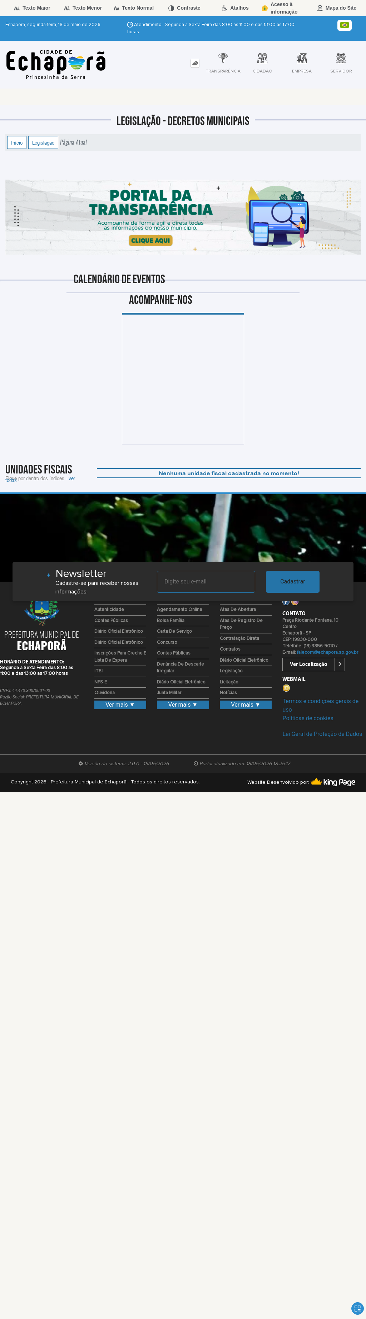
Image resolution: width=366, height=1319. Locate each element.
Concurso (167, 642)
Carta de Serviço (174, 631)
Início (17, 142)
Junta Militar (169, 693)
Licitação (229, 682)
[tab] (195, 63)
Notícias (228, 693)
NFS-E (100, 682)
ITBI (98, 671)
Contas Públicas (111, 620)
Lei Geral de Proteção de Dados (322, 734)
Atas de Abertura (238, 609)
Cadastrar (292, 581)
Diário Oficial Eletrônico (118, 631)
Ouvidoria (104, 693)
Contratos (230, 649)
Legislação (43, 142)
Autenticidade (109, 609)
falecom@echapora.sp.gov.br (327, 652)
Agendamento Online (179, 609)
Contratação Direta (239, 638)
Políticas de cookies (307, 718)
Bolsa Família (170, 620)
